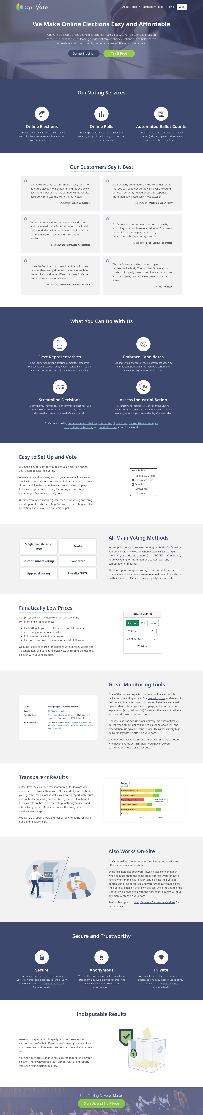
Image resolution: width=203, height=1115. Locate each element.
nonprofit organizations (78, 427)
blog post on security (53, 983)
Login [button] (182, 6)
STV (155, 555)
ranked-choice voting (134, 555)
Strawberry (141, 489)
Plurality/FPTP (78, 573)
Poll (143, 623)
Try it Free (119, 53)
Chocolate (141, 493)
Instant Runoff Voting (38, 561)
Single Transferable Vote (38, 546)
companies (105, 423)
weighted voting (138, 570)
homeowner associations (82, 423)
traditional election (130, 551)
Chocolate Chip (144, 480)
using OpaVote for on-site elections (154, 902)
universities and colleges (143, 423)
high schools (120, 423)
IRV (161, 555)
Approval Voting (38, 573)
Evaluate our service (48, 650)
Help (135, 6)
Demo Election (84, 53)
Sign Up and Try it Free (101, 1103)
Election (132, 623)
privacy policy (170, 983)
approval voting (118, 559)
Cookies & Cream (145, 475)
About (125, 6)
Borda (77, 546)
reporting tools (156, 698)
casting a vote (30, 508)
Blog (160, 6)
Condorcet (77, 561)
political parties (108, 427)
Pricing (170, 6)
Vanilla (139, 484)
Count (153, 623)
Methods (148, 6)
